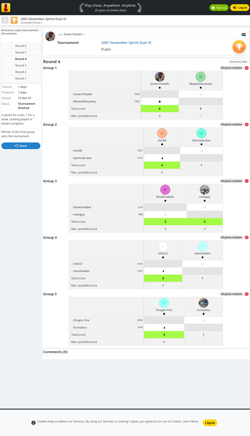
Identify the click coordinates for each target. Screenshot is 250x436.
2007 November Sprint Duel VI (126, 42)
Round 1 (20, 78)
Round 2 (20, 72)
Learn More (190, 421)
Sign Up (219, 8)
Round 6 (20, 46)
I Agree (210, 423)
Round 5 (20, 52)
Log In (240, 8)
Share (21, 146)
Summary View (238, 61)
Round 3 (20, 65)
